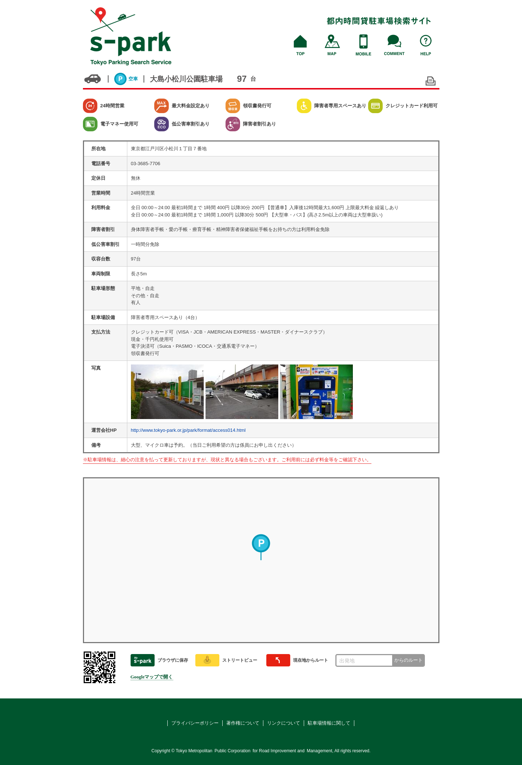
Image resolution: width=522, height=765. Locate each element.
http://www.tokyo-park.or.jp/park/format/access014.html (188, 430)
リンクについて (283, 723)
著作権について (242, 723)
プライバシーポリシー (195, 723)
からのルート (408, 660)
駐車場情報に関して (329, 723)
